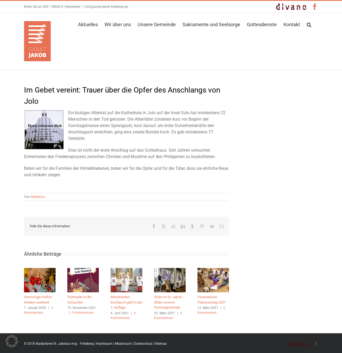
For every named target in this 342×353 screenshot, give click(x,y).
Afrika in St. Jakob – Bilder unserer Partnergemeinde (169, 302)
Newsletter (73, 7)
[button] (309, 24)
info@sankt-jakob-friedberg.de (106, 7)
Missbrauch (123, 344)
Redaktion (38, 197)
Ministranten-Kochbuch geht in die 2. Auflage (126, 302)
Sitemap (161, 344)
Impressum (104, 344)
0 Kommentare (82, 312)
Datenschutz (143, 344)
